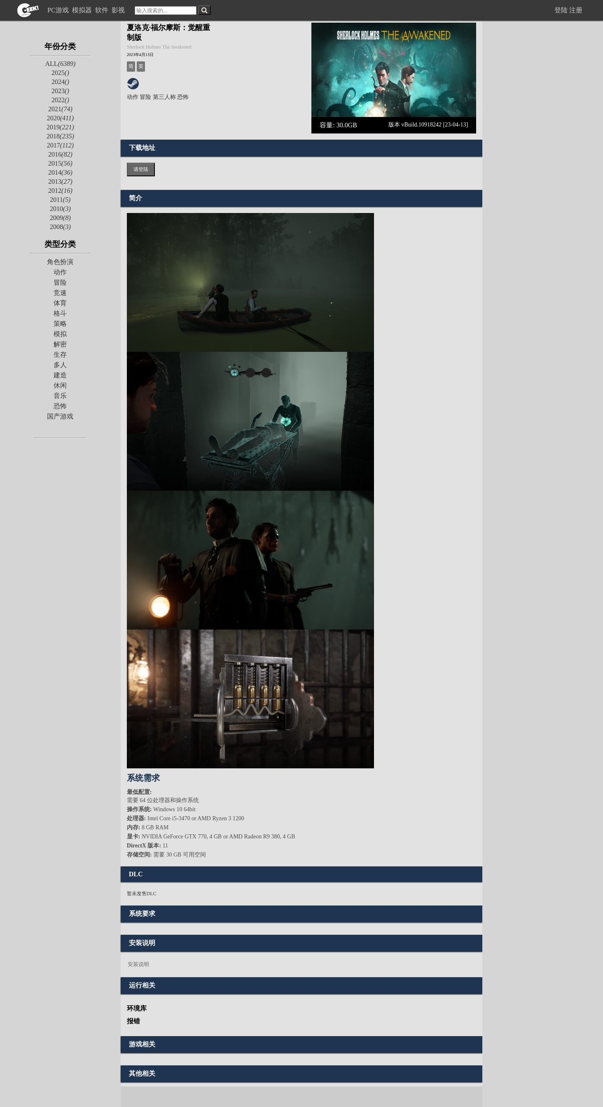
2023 (60, 90)
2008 (60, 226)
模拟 (60, 333)
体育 (60, 303)
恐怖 (60, 406)
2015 (60, 163)
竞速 (60, 292)
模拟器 (82, 10)
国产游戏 (60, 416)
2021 (60, 108)
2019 (60, 127)
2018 (60, 136)
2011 (60, 199)
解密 (60, 344)
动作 (60, 272)
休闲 (60, 385)
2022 (60, 99)
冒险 (60, 282)
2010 (60, 208)
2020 (60, 118)
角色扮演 (60, 261)
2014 (60, 172)
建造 (60, 375)
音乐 (60, 395)
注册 (575, 10)
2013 (60, 181)
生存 (60, 354)
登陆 (561, 10)
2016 (60, 154)
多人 (60, 364)
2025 (60, 72)
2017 (60, 145)
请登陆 (140, 169)
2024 (60, 81)
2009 (60, 217)
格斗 (60, 313)
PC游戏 (58, 10)
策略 (60, 323)
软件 (102, 10)
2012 (60, 190)
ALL (60, 63)
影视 (119, 10)
